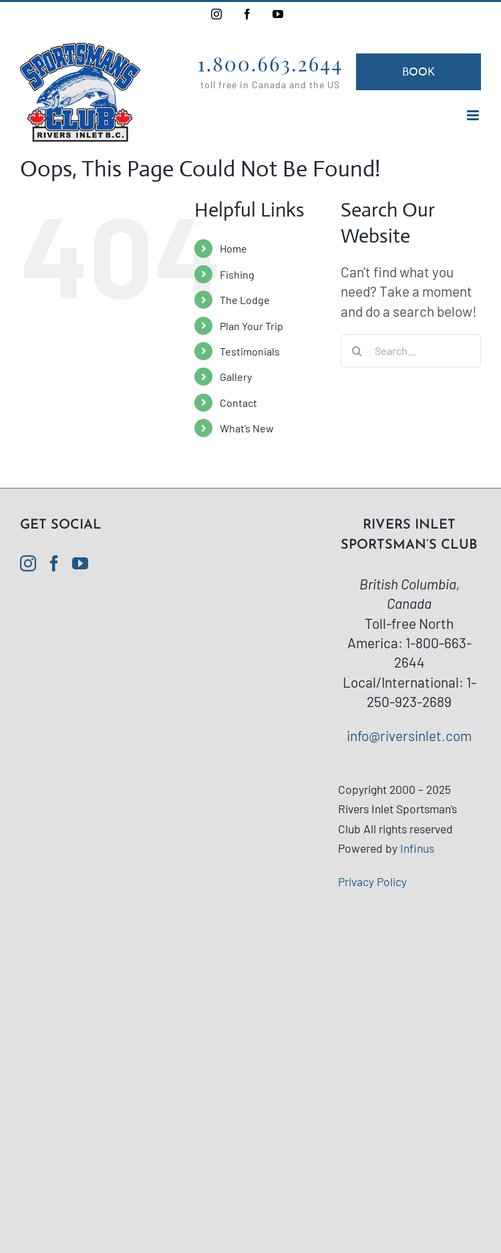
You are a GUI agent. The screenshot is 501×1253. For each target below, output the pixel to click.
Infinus (417, 848)
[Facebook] (54, 563)
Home (233, 248)
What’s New (247, 428)
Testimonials (250, 351)
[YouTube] (80, 563)
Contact (238, 402)
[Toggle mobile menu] (474, 115)
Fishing (237, 274)
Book (418, 71)
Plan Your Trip (251, 325)
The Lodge (245, 299)
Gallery (236, 376)
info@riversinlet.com (409, 735)
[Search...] (411, 351)
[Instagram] (28, 563)
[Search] (357, 351)
